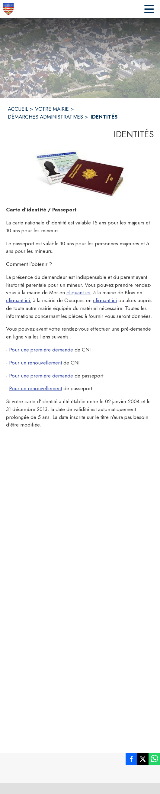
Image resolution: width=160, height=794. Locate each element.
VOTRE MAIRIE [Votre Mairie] (52, 109)
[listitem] (131, 760)
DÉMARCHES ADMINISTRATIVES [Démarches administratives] (45, 116)
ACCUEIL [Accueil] (18, 109)
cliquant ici (78, 292)
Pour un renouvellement (35, 362)
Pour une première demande (41, 349)
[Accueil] (8, 9)
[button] (80, 173)
